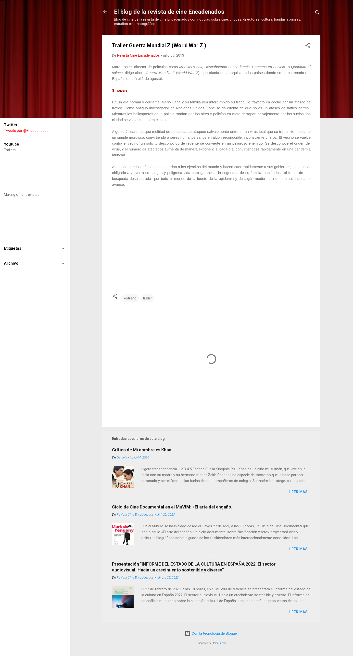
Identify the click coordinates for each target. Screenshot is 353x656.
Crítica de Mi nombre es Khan (141, 449)
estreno (130, 298)
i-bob (223, 643)
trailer (147, 298)
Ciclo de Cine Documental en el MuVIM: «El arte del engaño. (172, 506)
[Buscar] (317, 13)
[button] (308, 46)
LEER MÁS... (300, 492)
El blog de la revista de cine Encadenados (169, 11)
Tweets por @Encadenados (26, 130)
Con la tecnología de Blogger (211, 633)
